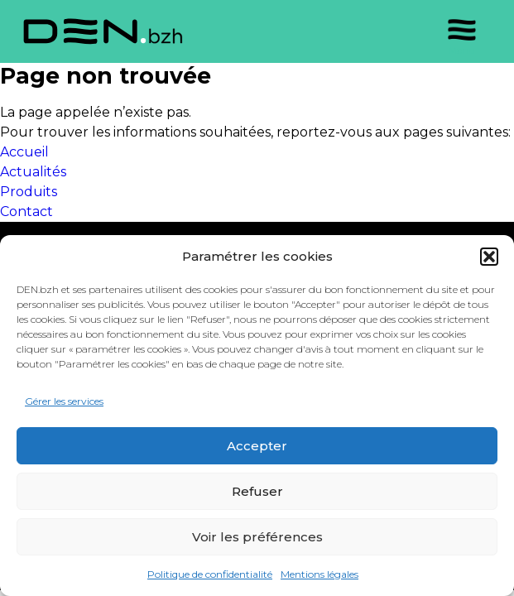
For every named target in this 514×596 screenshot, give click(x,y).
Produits (28, 191)
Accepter (257, 446)
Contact (26, 211)
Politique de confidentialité (209, 574)
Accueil (24, 152)
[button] (489, 256)
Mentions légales (319, 574)
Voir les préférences (257, 537)
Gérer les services (64, 401)
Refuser (257, 491)
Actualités (33, 172)
